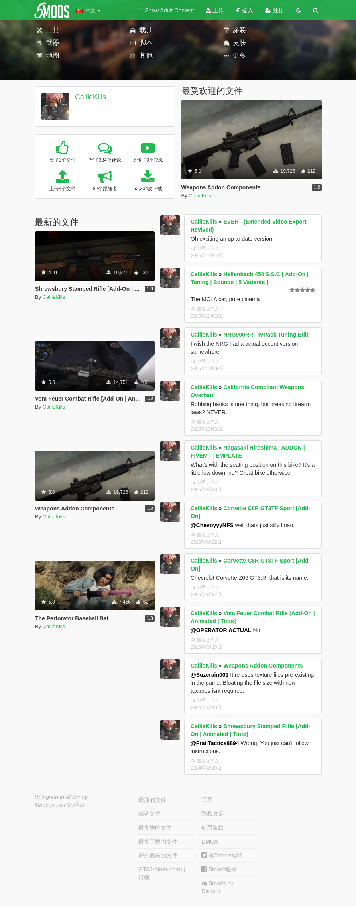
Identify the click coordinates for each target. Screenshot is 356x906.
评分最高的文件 (157, 855)
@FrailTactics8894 (215, 743)
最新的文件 (152, 800)
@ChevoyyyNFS (212, 525)
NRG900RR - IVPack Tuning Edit (266, 334)
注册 (274, 10)
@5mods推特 (221, 855)
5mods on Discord (217, 887)
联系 (206, 800)
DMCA (209, 841)
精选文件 (149, 814)
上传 (215, 10)
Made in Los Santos (59, 805)
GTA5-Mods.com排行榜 (162, 873)
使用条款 (212, 827)
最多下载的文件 (157, 841)
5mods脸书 (219, 869)
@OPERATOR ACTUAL (221, 630)
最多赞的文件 (155, 827)
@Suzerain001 (209, 675)
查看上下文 (205, 248)
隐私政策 (212, 814)
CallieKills (90, 97)
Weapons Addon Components (263, 665)
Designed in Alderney (61, 797)
